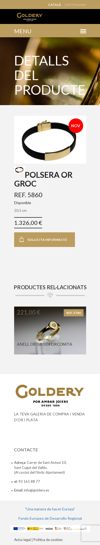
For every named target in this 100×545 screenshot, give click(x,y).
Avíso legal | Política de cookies (38, 540)
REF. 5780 (73, 313)
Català (54, 4)
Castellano (75, 4)
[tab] (19, 169)
